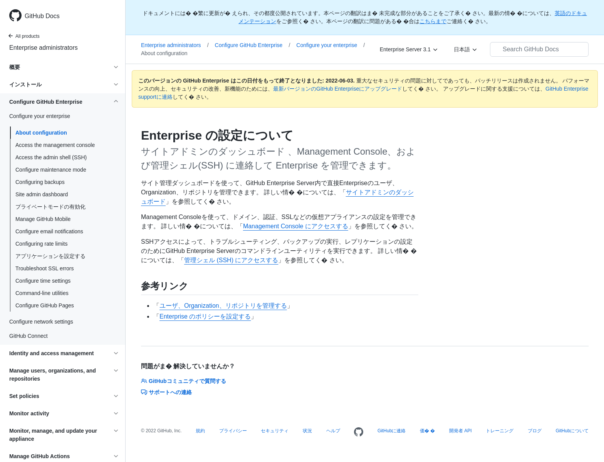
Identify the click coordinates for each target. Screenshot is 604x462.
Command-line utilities (42, 293)
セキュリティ (275, 430)
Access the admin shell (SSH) (51, 157)
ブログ (535, 430)
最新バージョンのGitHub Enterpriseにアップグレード (337, 89)
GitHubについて (571, 430)
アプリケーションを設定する (50, 256)
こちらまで (432, 21)
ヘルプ (333, 430)
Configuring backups (40, 182)
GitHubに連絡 (392, 430)
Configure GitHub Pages (44, 305)
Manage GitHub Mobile (42, 219)
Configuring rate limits (41, 244)
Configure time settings (42, 281)
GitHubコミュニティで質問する (183, 381)
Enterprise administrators (43, 47)
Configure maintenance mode (50, 170)
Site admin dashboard (41, 194)
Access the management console (55, 145)
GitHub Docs (42, 16)
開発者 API (460, 430)
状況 (307, 430)
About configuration (41, 133)
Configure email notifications (49, 231)
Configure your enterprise (330, 45)
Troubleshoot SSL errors (44, 268)
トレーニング (499, 430)
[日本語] (466, 49)
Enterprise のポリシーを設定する (205, 316)
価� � (427, 430)
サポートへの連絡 (166, 392)
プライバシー (233, 430)
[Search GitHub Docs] (539, 49)
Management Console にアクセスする (295, 226)
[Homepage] (358, 432)
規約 (200, 430)
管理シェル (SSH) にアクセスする (231, 260)
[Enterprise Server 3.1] (409, 49)
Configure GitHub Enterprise (252, 45)
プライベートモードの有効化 (50, 207)
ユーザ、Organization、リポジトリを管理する (223, 305)
